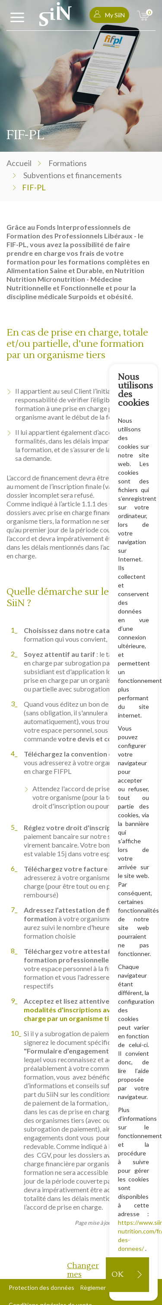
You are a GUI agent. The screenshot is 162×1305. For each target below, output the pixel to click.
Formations (67, 163)
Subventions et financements (72, 175)
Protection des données (41, 1287)
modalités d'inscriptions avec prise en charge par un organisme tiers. (84, 1013)
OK (117, 1274)
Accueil (19, 163)
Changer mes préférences (86, 1274)
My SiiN (109, 14)
